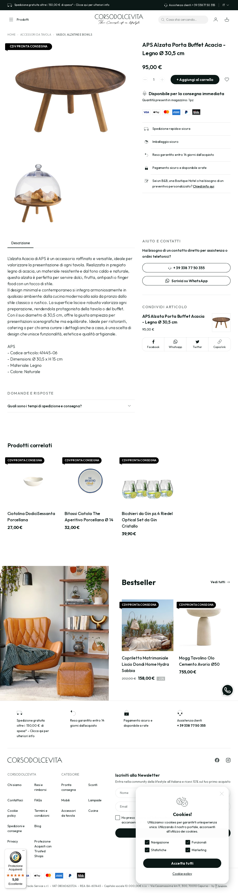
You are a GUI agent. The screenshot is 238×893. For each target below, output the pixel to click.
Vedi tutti (220, 582)
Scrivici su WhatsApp (186, 280)
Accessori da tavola (35, 34)
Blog (37, 826)
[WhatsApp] (227, 690)
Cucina (93, 811)
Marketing (199, 850)
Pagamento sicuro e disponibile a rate (179, 168)
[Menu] (23, 851)
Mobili (65, 800)
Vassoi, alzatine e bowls (74, 34)
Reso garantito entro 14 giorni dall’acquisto (183, 155)
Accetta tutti (182, 863)
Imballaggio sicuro (165, 142)
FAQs (38, 800)
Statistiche (158, 850)
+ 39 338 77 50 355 (186, 267)
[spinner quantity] (153, 79)
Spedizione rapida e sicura (171, 129)
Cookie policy (182, 874)
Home (11, 34)
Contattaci (15, 800)
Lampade (95, 800)
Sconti (92, 785)
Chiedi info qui (203, 186)
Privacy (12, 841)
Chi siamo (14, 785)
